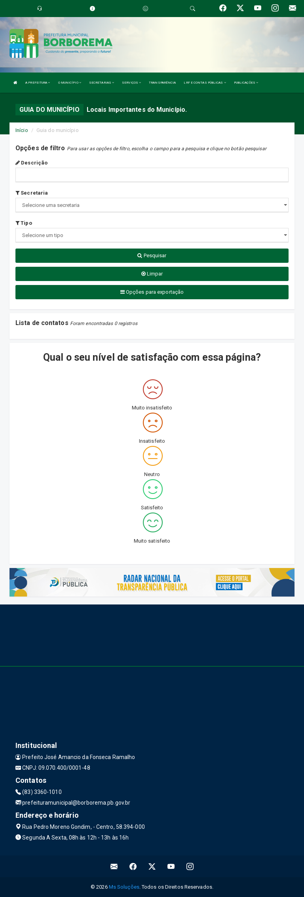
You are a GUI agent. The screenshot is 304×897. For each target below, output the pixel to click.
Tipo (23, 223)
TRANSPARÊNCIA (162, 82)
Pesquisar (151, 255)
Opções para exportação (152, 292)
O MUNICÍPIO (69, 82)
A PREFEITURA (37, 82)
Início (21, 130)
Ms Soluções (124, 887)
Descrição (31, 163)
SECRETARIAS (101, 82)
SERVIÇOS (131, 82)
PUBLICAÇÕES (246, 82)
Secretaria (31, 193)
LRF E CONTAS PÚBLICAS (205, 82)
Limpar (152, 274)
